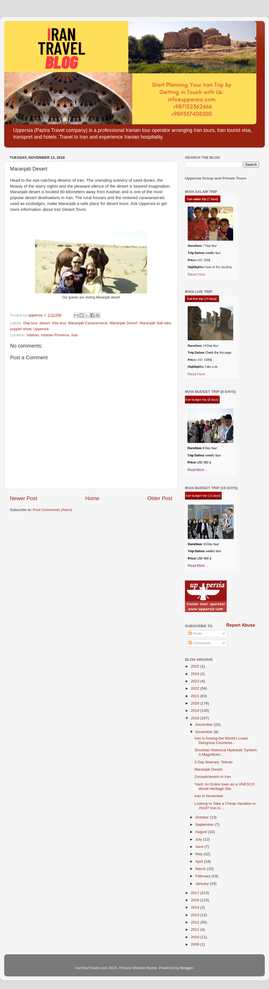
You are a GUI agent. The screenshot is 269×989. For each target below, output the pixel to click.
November (204, 732)
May (199, 854)
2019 (195, 710)
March (201, 869)
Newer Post (23, 498)
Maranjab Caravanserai (87, 323)
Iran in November (209, 796)
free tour (59, 323)
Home (92, 498)
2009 (195, 944)
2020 (195, 703)
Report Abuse (240, 625)
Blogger (186, 968)
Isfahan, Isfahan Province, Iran (52, 335)
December (204, 724)
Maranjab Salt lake (155, 323)
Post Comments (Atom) (52, 510)
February (203, 876)
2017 (195, 893)
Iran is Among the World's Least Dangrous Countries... (221, 740)
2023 (195, 681)
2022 (195, 688)
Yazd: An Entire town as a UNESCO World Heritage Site (224, 786)
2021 (195, 696)
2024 (195, 674)
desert (45, 323)
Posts (195, 633)
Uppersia (40, 329)
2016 (195, 900)
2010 (195, 937)
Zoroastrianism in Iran (212, 777)
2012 (195, 922)
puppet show (20, 329)
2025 (195, 666)
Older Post (159, 498)
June (200, 847)
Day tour (30, 323)
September (205, 824)
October (202, 817)
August (201, 832)
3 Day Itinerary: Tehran (213, 762)
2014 (195, 907)
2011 (195, 929)
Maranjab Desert (124, 323)
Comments (199, 643)
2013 (195, 915)
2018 (195, 718)
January (202, 883)
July (199, 839)
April (199, 861)
